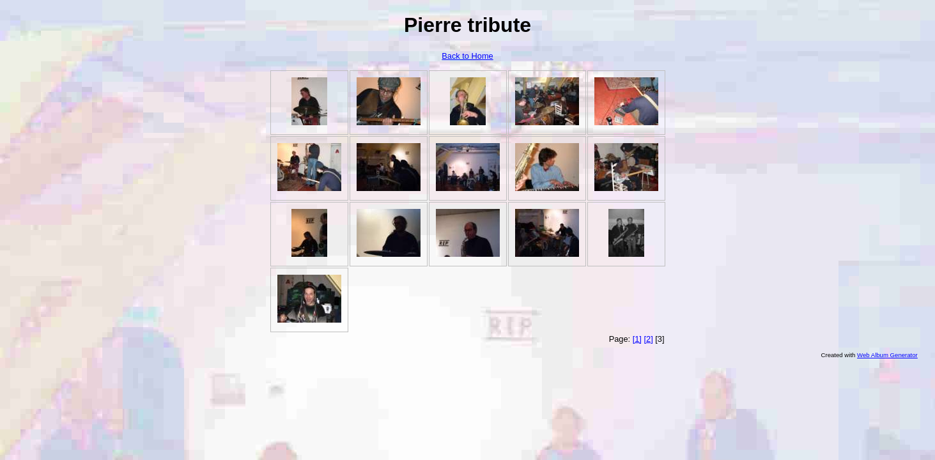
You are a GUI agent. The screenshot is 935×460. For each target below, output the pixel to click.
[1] (637, 339)
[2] (648, 339)
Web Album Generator (887, 354)
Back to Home (467, 56)
